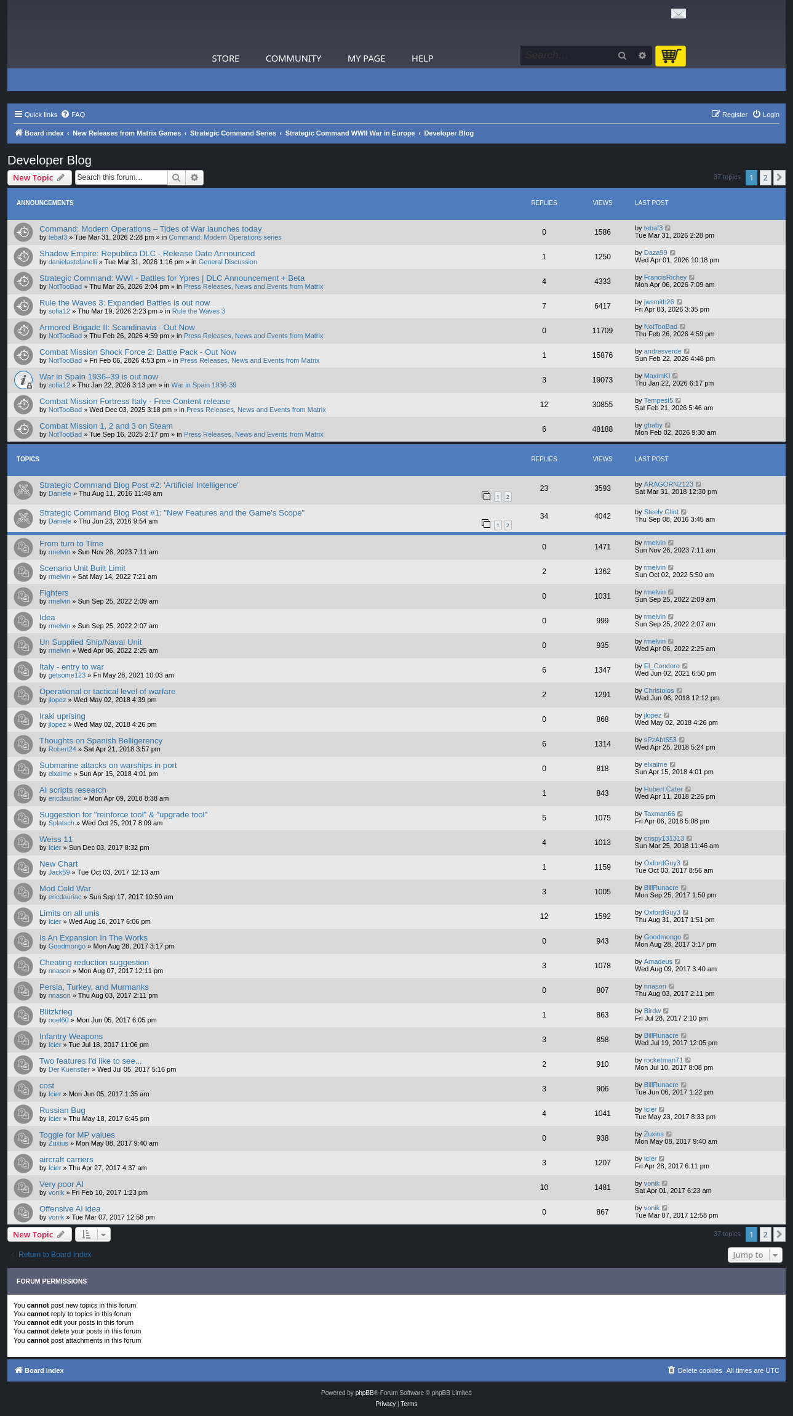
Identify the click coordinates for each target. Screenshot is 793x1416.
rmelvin (59, 552)
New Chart (58, 863)
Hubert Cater (663, 789)
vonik (57, 1192)
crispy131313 (664, 838)
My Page (367, 58)
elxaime (60, 773)
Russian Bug (62, 1110)
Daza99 (655, 252)
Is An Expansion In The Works (93, 937)
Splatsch (61, 823)
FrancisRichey (665, 277)
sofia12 (59, 311)
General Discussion (228, 261)
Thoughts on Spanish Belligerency (100, 740)
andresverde (663, 351)
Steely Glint (661, 512)
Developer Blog (49, 160)
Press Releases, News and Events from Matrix (254, 286)
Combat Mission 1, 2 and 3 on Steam (106, 426)
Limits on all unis (69, 913)
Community (293, 58)
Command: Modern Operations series (225, 237)
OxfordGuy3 (662, 863)
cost (46, 1085)
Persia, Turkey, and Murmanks (94, 987)
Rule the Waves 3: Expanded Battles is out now (124, 302)
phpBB (365, 1393)
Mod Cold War (65, 888)
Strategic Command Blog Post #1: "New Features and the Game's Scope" (172, 512)
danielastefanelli (73, 261)
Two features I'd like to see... (90, 1061)
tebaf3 (58, 237)
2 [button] (765, 177)
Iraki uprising (62, 716)
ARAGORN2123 (668, 484)
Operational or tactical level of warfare (107, 691)
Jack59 (59, 872)
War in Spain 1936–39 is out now (98, 376)
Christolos (659, 690)
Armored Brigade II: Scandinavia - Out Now (117, 327)
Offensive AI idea (69, 1208)
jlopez (57, 699)
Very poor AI (61, 1184)
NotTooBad (65, 286)
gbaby (653, 425)
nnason (60, 970)
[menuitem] (72, 114)
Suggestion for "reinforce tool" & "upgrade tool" (123, 814)
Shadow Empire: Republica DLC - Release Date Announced (147, 253)
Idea (47, 617)
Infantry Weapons (71, 1036)
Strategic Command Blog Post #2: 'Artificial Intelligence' (139, 485)
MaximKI (657, 375)
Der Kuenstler (69, 1069)
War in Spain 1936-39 (204, 385)
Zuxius (58, 1143)
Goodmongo (67, 946)
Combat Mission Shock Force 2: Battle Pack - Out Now (137, 352)
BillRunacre (661, 887)
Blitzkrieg (56, 1011)
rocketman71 (663, 1060)
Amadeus (658, 961)
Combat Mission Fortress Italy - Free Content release (134, 401)
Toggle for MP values (77, 1134)
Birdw (652, 1010)
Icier (55, 847)
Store (226, 58)
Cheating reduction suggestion (94, 962)
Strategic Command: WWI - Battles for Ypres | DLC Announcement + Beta (172, 278)
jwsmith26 (659, 301)
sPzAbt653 (660, 739)
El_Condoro (662, 666)
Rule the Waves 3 (198, 311)
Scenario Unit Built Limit (82, 568)
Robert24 (62, 749)
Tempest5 (659, 400)
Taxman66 (659, 813)
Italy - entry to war (71, 666)
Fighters (54, 592)
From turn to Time (71, 543)
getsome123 (67, 675)
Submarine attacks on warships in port (108, 765)
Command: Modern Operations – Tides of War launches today (150, 228)
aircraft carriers (66, 1159)
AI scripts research (72, 790)
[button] (779, 177)
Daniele (60, 493)
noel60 (59, 1020)
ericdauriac (65, 798)
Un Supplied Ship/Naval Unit (90, 642)
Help (423, 58)
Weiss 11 (56, 839)
